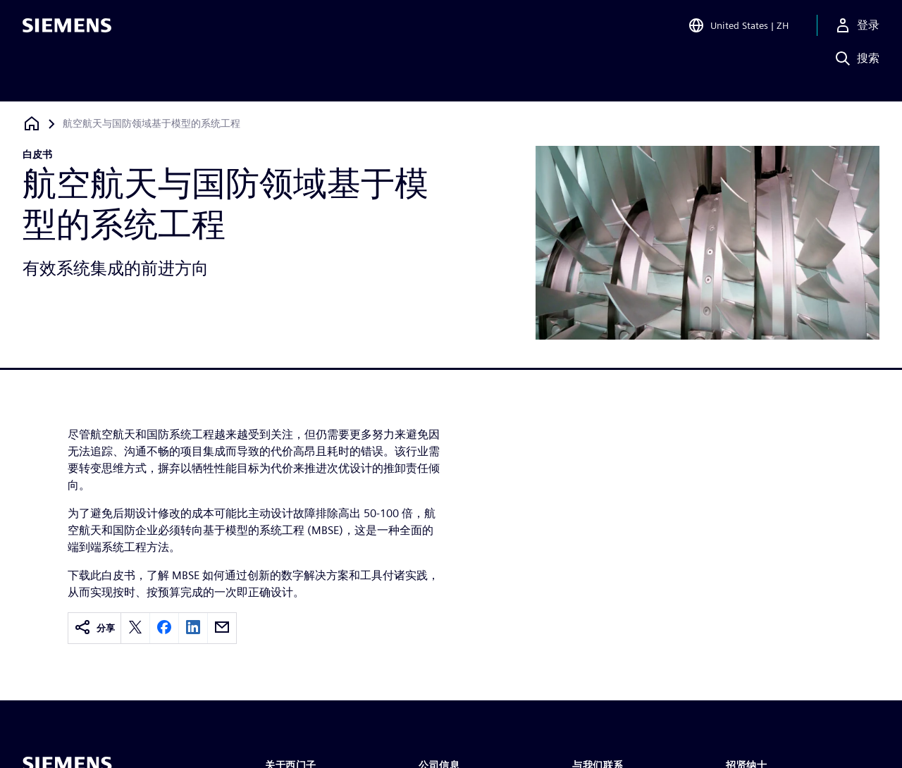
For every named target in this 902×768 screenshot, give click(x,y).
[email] (222, 628)
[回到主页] (31, 123)
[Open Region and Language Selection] (738, 31)
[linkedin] (193, 628)
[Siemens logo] (67, 31)
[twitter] (135, 628)
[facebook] (164, 628)
